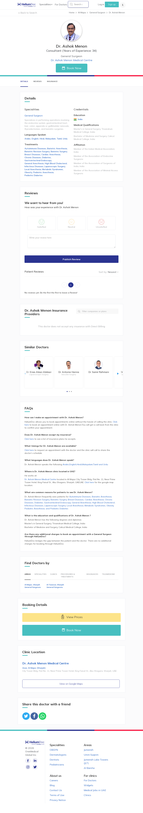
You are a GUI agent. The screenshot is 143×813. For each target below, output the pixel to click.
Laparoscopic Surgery (55, 166)
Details (24, 81)
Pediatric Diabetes (34, 175)
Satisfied (41, 227)
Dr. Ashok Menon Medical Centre (71, 60)
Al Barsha (89, 767)
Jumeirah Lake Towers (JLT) (96, 761)
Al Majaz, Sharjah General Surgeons (33, 586)
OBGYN (54, 749)
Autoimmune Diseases (36, 148)
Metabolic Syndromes (53, 169)
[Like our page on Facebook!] (28, 760)
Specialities (46, 4)
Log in (101, 4)
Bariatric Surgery (59, 151)
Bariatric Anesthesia (57, 148)
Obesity (29, 172)
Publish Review (71, 259)
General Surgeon (34, 115)
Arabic (28, 138)
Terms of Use (57, 795)
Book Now (74, 68)
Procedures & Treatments (68, 575)
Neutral (71, 227)
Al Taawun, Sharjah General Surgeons (55, 586)
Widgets (88, 785)
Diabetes (47, 157)
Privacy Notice (58, 800)
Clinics (53, 574)
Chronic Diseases (33, 157)
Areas (28, 574)
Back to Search (28, 12)
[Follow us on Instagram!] (28, 767)
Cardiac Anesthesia (51, 154)
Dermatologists (58, 754)
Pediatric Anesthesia (44, 172)
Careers (54, 780)
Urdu (65, 138)
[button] (67, 391)
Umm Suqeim (91, 754)
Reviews (37, 81)
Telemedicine (108, 574)
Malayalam (51, 138)
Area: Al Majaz (34, 668)
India (79, 119)
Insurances (92, 574)
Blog (52, 785)
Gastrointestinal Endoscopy (39, 160)
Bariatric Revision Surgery (38, 151)
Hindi (42, 138)
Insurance (52, 81)
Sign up (112, 4)
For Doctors (61, 4)
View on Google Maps (71, 683)
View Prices (71, 617)
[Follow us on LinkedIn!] (34, 760)
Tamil (60, 138)
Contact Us (56, 790)
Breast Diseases (33, 154)
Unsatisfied (101, 227)
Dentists (54, 759)
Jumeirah (88, 749)
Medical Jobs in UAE (95, 790)
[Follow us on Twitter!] (34, 767)
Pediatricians (57, 764)
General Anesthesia (35, 163)
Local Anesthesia (33, 169)
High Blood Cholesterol (56, 163)
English (36, 138)
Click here (29, 439)
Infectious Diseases (34, 166)
